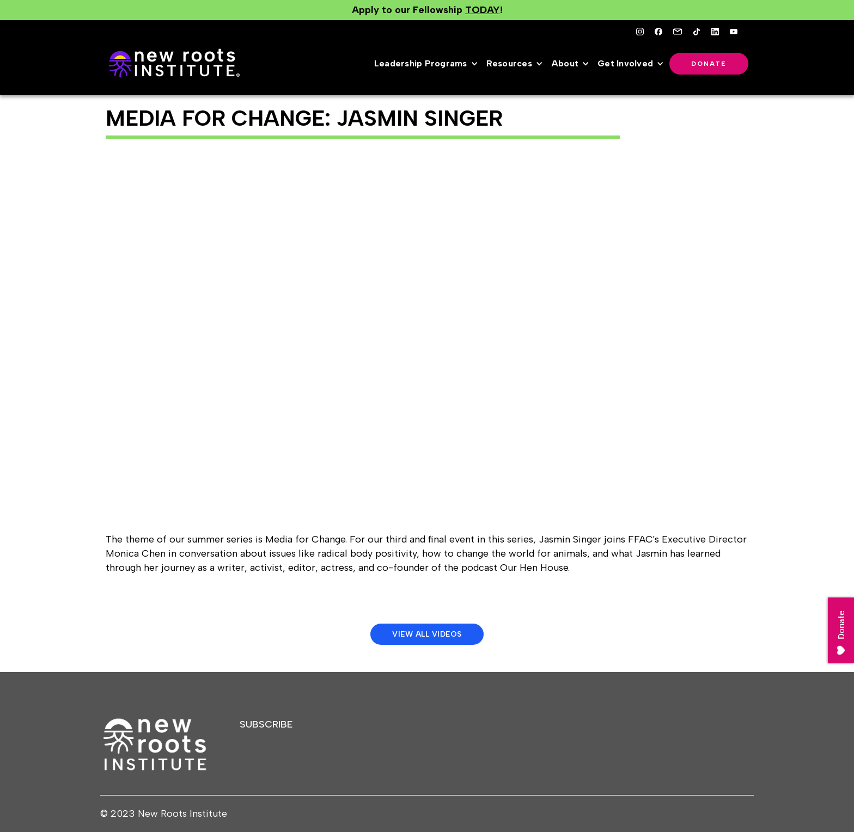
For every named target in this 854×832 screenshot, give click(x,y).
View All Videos (427, 634)
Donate (709, 63)
